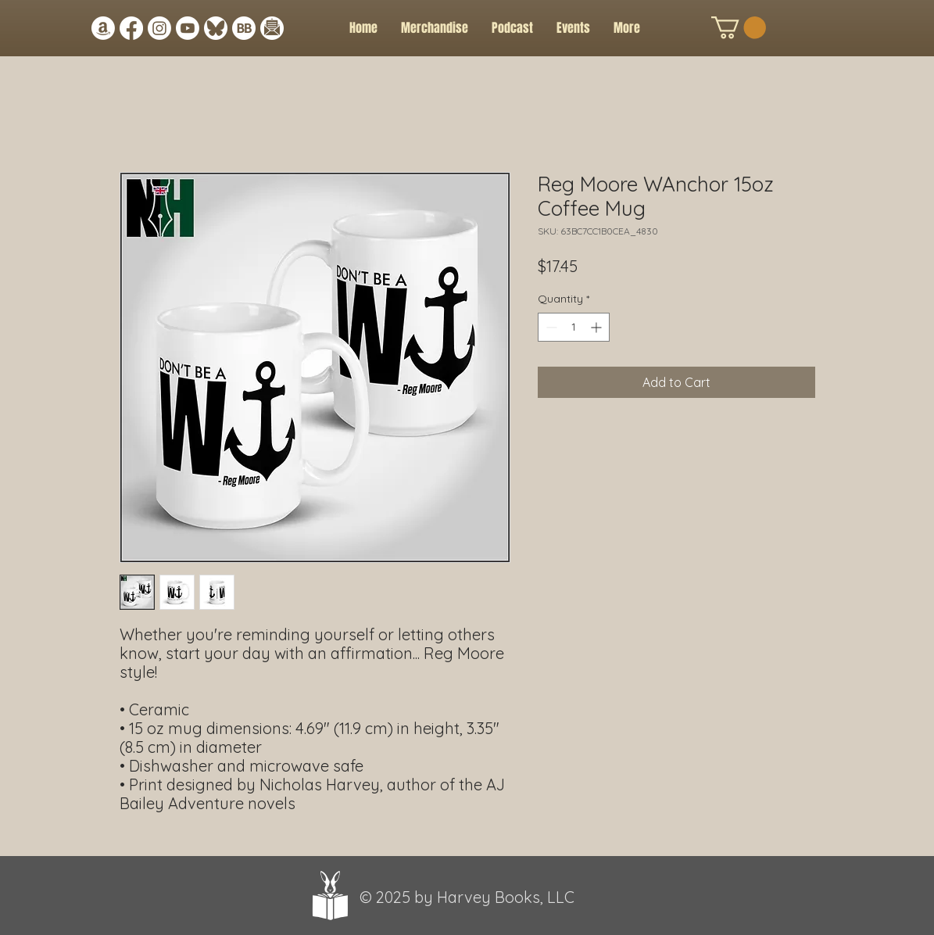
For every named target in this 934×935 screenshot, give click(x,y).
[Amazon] (103, 28)
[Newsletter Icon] (272, 28)
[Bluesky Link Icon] (215, 28)
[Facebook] (131, 28)
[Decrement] (550, 327)
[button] (573, 28)
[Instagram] (159, 28)
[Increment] (597, 327)
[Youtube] (187, 28)
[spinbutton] (574, 327)
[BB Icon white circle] (244, 28)
